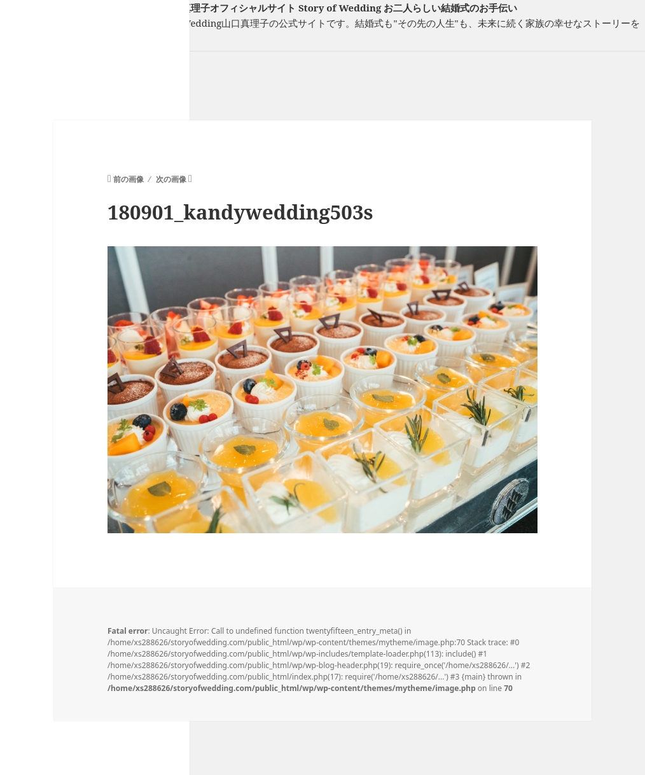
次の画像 (171, 179)
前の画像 (128, 179)
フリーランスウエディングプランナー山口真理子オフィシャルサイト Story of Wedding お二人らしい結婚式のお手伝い (258, 7)
